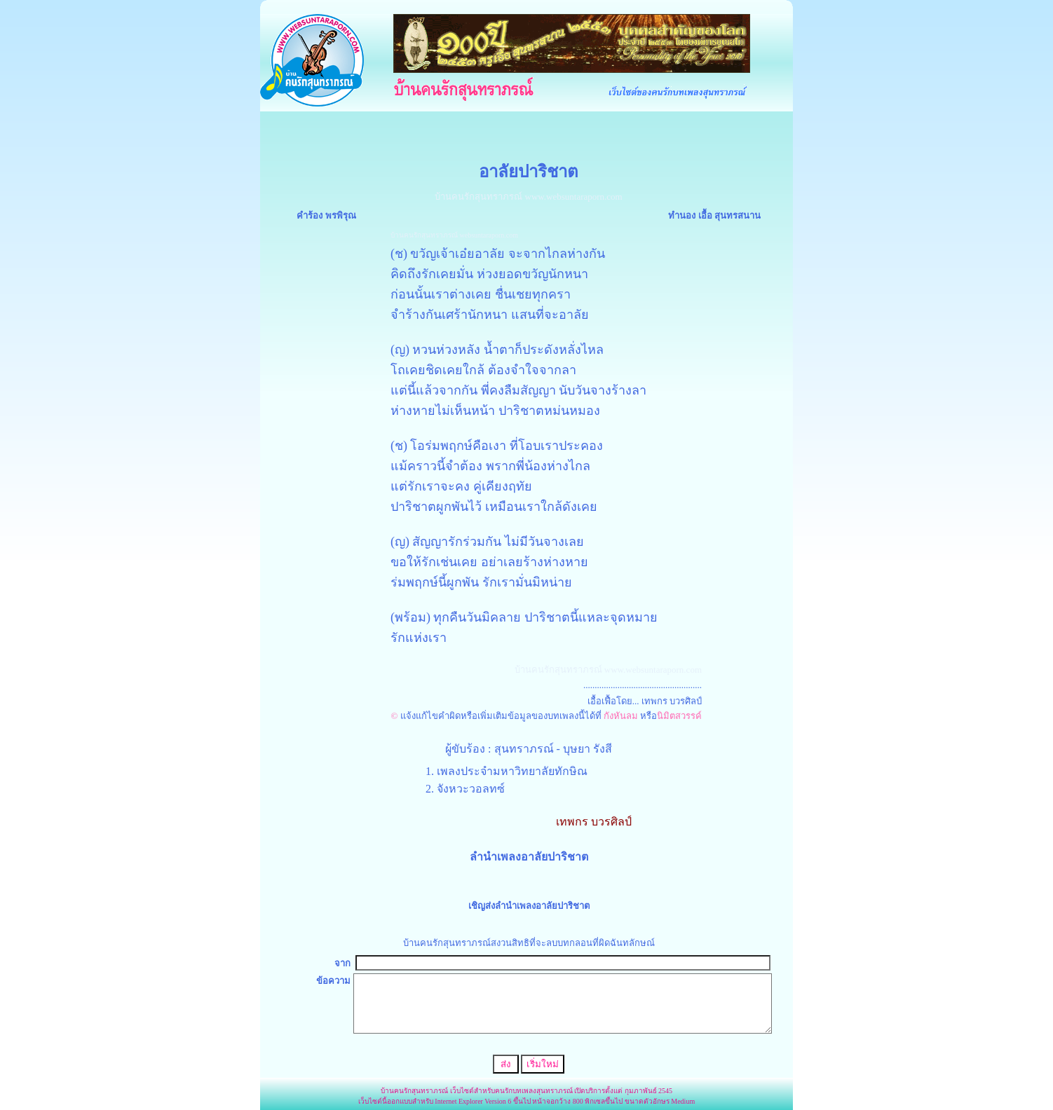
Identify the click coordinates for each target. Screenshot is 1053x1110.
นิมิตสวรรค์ (679, 716)
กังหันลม (620, 716)
